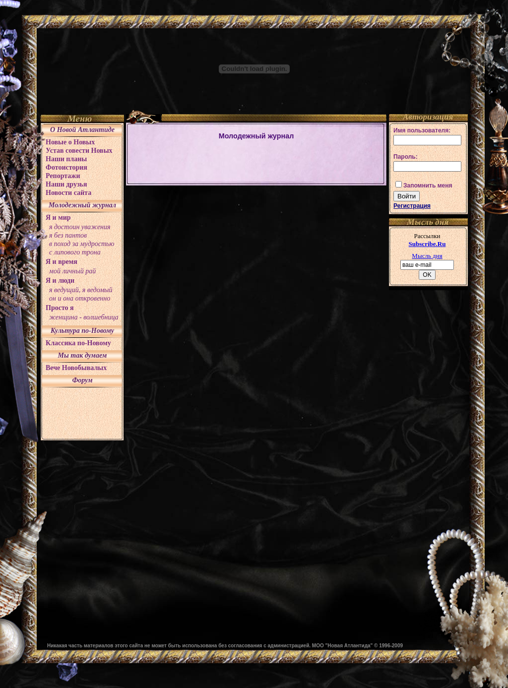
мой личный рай (72, 271)
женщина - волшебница (84, 317)
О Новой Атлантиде (82, 129)
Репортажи (63, 176)
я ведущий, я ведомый (81, 290)
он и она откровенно (79, 298)
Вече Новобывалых (76, 368)
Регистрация (412, 205)
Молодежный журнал (82, 205)
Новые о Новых (70, 142)
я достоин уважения (80, 227)
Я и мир (58, 217)
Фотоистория (66, 167)
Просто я (60, 308)
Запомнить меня (427, 185)
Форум (82, 380)
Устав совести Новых (79, 150)
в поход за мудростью (81, 244)
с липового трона (75, 252)
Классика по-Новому (78, 343)
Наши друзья (66, 184)
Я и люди (60, 280)
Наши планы (66, 159)
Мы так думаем (82, 355)
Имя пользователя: (421, 130)
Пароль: (405, 156)
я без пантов (68, 235)
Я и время (61, 261)
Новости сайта (68, 192)
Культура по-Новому (82, 330)
